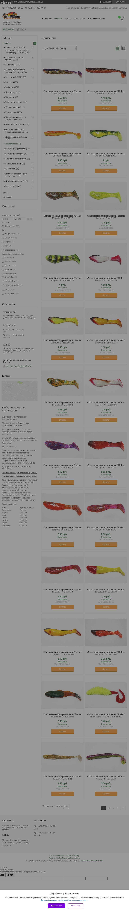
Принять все (56, 906)
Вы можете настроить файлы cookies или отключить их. (63, 900)
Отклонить (75, 906)
